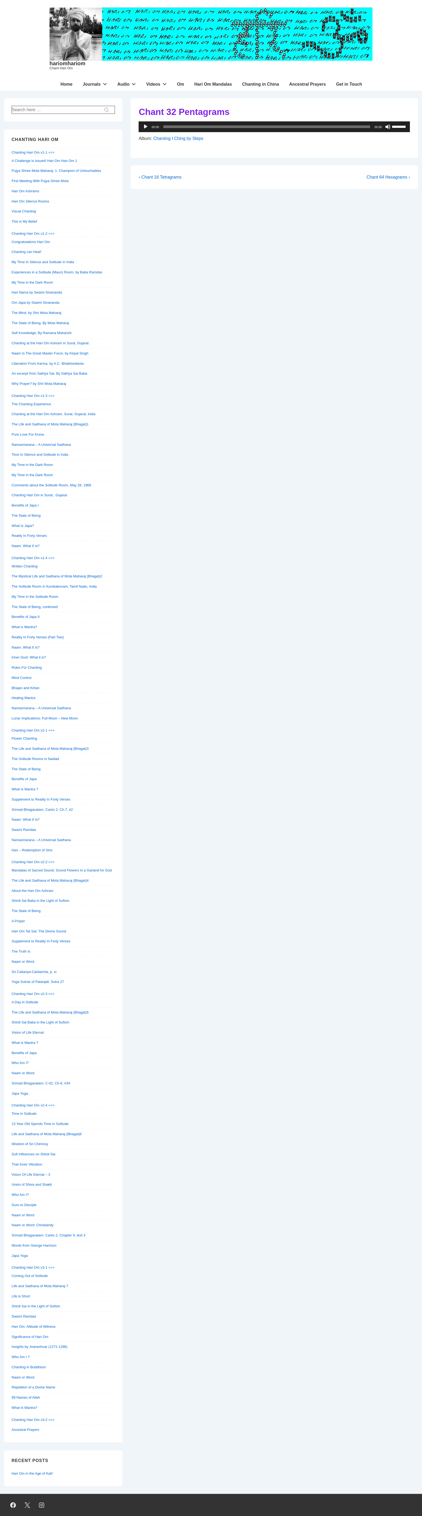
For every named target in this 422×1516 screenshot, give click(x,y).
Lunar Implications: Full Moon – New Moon (45, 718)
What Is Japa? (23, 526)
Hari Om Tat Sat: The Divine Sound (39, 931)
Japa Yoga (20, 1256)
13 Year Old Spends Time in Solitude (40, 1124)
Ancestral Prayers (307, 84)
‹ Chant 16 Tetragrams (160, 177)
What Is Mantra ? (25, 789)
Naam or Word (23, 962)
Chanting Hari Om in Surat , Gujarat (39, 495)
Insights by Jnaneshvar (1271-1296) (39, 1347)
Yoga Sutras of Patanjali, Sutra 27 (38, 982)
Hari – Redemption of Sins (32, 850)
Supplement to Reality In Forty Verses (41, 799)
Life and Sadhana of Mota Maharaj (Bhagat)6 (47, 1134)
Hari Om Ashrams (25, 191)
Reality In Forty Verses (29, 536)
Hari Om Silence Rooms (30, 201)
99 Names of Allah (26, 1397)
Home (66, 84)
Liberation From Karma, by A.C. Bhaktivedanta (48, 363)
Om (180, 84)
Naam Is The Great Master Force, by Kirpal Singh (50, 353)
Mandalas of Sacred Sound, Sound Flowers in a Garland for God (62, 870)
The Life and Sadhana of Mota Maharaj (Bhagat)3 (50, 749)
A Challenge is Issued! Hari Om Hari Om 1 (44, 161)
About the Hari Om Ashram (32, 891)
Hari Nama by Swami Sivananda (37, 292)
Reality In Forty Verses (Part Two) (38, 637)
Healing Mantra (23, 698)
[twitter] (27, 1505)
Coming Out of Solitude (30, 1276)
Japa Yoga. (20, 1093)
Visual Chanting (24, 211)
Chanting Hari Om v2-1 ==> (33, 730)
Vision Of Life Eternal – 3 (31, 1175)
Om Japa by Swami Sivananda (35, 303)
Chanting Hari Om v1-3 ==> (33, 396)
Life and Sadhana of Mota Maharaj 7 (40, 1286)
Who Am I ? (21, 1357)
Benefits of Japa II (26, 617)
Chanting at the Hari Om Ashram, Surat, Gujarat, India (53, 414)
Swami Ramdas (24, 830)
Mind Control (21, 678)
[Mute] (388, 126)
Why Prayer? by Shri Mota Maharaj (39, 384)
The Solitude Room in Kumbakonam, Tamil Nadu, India (54, 586)
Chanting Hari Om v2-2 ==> (33, 862)
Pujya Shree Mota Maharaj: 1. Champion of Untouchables (56, 171)
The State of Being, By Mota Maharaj (40, 323)
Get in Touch (349, 84)
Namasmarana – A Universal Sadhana (41, 445)
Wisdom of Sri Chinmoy (30, 1144)
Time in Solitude (24, 1114)
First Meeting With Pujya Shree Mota (40, 181)
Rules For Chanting (27, 667)
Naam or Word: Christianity (33, 1225)
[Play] (145, 126)
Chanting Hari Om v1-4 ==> (33, 558)
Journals (96, 82)
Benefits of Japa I (25, 505)
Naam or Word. (23, 1073)
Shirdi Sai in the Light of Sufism (36, 1306)
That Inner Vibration (27, 1164)
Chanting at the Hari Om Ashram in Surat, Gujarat (50, 343)
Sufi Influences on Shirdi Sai (33, 1154)
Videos (157, 82)
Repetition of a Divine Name (33, 1387)
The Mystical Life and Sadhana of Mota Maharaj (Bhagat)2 (57, 576)
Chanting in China (260, 84)
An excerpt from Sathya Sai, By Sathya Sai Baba (49, 373)
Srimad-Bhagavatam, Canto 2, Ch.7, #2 (42, 810)
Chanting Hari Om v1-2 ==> (33, 233)
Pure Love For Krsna (28, 434)
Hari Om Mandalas (213, 84)
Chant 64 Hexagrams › (388, 177)
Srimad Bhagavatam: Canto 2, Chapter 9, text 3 (48, 1235)
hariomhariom (67, 63)
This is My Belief (24, 221)
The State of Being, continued (35, 607)
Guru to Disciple (24, 1205)
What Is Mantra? (24, 1408)
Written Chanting (25, 566)
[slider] (399, 126)
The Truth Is (21, 951)
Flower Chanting (24, 738)
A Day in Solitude (25, 1002)
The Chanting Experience (31, 404)
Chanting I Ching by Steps (178, 138)
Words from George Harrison (34, 1245)
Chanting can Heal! (26, 252)
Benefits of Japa (24, 779)
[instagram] (42, 1505)
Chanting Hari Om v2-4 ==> (33, 1105)
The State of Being (26, 515)
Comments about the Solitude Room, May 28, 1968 (51, 485)
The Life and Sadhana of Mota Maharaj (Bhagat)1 (50, 424)
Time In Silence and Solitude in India (40, 455)
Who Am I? (20, 1063)
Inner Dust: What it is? (29, 657)
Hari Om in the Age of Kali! (32, 1473)
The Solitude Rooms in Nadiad (35, 759)
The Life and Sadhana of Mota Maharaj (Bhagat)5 (50, 1012)
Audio (128, 82)
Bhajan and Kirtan (25, 688)
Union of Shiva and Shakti (32, 1184)
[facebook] (13, 1505)
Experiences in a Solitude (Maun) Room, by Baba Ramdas (57, 272)
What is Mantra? (24, 627)
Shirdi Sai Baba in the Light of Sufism (40, 901)
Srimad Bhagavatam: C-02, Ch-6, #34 (41, 1083)
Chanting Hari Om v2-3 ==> (33, 994)
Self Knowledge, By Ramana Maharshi (42, 333)
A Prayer (18, 921)
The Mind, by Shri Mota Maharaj (36, 313)
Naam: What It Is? (26, 546)
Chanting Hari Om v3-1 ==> (33, 1267)
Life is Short (21, 1296)
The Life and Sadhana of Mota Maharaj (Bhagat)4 (50, 880)
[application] (274, 126)
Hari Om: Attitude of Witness (33, 1327)
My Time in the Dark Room (32, 282)
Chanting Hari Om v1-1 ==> (33, 152)
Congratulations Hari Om (31, 242)
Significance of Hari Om (30, 1337)
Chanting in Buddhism (29, 1367)
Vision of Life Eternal (28, 1032)
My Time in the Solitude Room (35, 597)
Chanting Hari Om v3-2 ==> (33, 1420)
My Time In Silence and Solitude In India (43, 262)
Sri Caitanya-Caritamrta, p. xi (34, 972)
